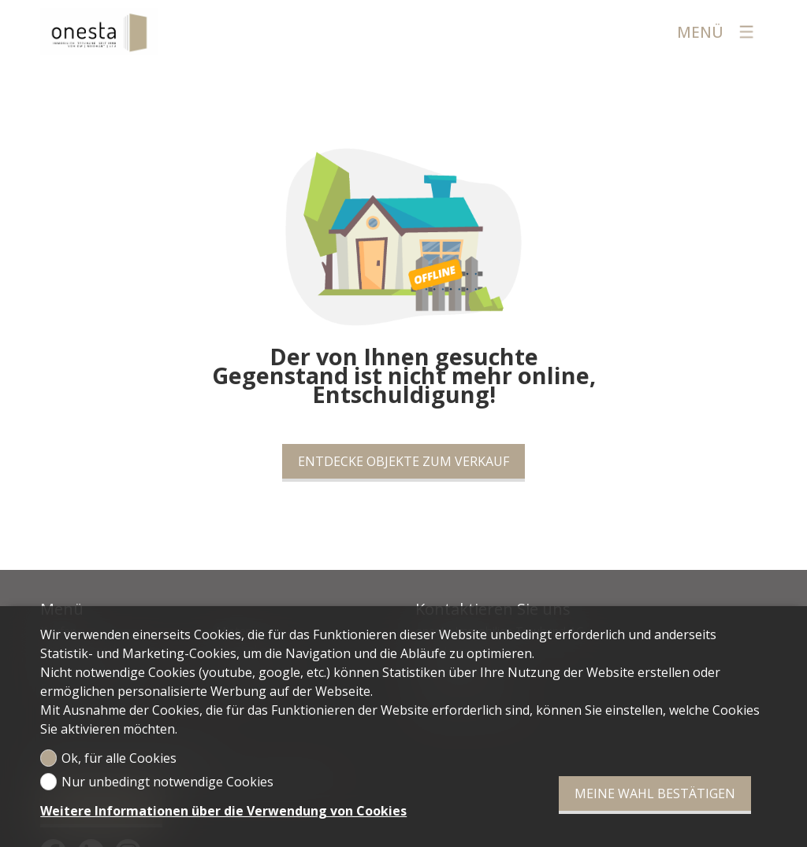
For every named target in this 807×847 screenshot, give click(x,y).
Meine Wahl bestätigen (655, 793)
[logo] (99, 31)
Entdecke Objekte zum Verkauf (403, 461)
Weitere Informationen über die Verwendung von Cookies (223, 810)
